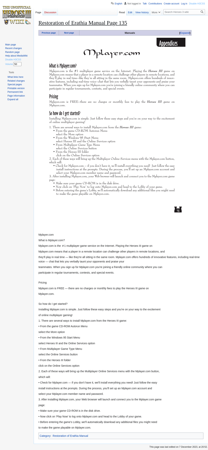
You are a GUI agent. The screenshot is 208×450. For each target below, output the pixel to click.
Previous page (49, 33)
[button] (11, 72)
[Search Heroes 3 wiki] (184, 12)
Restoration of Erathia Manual (70, 435)
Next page (69, 33)
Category (45, 435)
